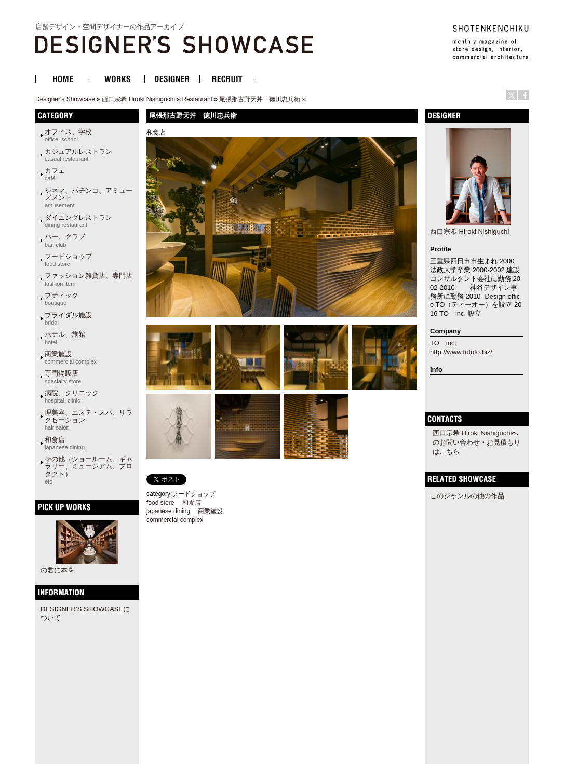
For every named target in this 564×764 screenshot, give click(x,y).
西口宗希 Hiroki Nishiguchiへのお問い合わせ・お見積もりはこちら (476, 442)
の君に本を (57, 570)
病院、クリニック (72, 396)
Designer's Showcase (65, 99)
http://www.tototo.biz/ (461, 352)
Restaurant (197, 99)
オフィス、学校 (68, 135)
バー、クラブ (65, 240)
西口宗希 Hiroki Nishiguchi (138, 99)
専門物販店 (63, 376)
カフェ (55, 174)
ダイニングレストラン (78, 220)
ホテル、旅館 (65, 337)
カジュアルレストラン (78, 155)
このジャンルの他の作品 (467, 496)
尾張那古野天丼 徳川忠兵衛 (259, 99)
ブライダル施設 (68, 318)
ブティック (61, 298)
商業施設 (71, 357)
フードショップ (68, 259)
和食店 (65, 443)
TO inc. (443, 343)
